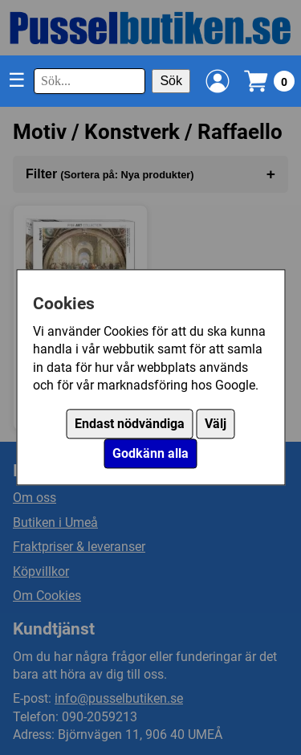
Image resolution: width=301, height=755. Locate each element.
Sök (171, 81)
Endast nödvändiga (130, 424)
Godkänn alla (150, 454)
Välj (215, 424)
